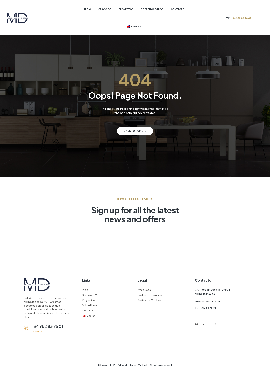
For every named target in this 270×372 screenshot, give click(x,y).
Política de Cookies (149, 300)
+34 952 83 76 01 (47, 326)
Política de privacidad (151, 294)
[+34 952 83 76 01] (26, 328)
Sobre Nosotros (92, 305)
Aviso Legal (144, 289)
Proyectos (88, 300)
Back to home (135, 131)
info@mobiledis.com (208, 301)
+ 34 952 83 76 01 (205, 307)
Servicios (90, 294)
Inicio (85, 289)
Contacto (88, 310)
